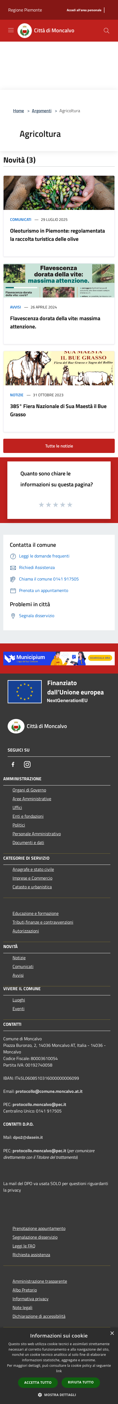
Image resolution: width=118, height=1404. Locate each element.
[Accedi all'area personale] (84, 10)
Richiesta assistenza (31, 1254)
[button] (59, 1394)
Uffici (17, 807)
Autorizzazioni (26, 931)
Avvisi (15, 307)
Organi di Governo (29, 790)
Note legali (22, 1307)
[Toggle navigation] (11, 30)
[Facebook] (13, 764)
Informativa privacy (31, 1298)
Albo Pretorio (25, 1290)
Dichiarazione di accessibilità (39, 1316)
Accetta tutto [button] (38, 1382)
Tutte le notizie (59, 446)
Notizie (16, 395)
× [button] (112, 1333)
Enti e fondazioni (28, 816)
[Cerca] (106, 30)
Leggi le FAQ (24, 1246)
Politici (19, 825)
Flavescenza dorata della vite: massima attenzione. (55, 322)
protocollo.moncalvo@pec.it (39, 1104)
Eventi (19, 1008)
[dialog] (59, 1366)
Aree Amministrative (32, 798)
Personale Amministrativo (37, 833)
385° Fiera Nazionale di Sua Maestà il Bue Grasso (58, 410)
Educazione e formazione (36, 913)
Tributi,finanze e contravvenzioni (43, 922)
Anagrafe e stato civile (33, 869)
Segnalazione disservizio (35, 1237)
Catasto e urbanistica (32, 886)
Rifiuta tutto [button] (81, 1382)
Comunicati (20, 219)
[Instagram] (27, 764)
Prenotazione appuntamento (39, 1228)
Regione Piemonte (25, 10)
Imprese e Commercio (32, 878)
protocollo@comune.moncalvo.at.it (49, 1091)
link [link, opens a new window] (59, 1371)
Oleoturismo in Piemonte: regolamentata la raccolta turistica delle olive (57, 234)
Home (18, 110)
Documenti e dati (28, 842)
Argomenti (42, 110)
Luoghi (19, 999)
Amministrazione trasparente (40, 1281)
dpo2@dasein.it (28, 1137)
